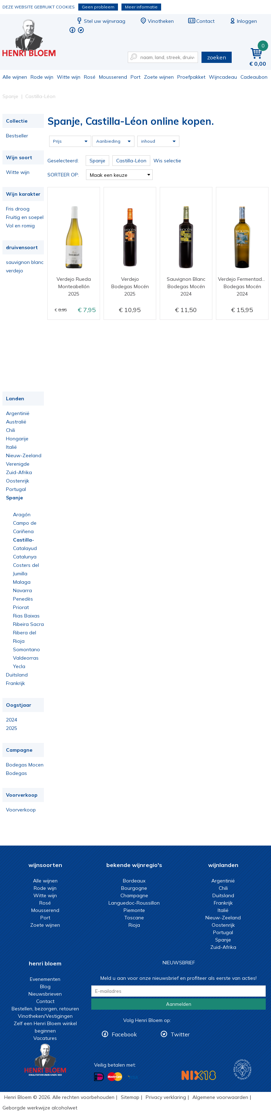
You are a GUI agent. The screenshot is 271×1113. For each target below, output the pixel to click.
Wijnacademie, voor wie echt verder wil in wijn (242, 1069)
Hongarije (17, 438)
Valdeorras (26, 658)
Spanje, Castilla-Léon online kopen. (33, 39)
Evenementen (45, 979)
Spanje (14, 497)
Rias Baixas (26, 616)
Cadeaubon (253, 77)
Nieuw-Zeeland (23, 455)
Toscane (134, 917)
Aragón (22, 514)
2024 (11, 720)
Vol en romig (20, 225)
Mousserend (113, 77)
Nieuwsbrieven (45, 994)
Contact (201, 21)
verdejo (14, 270)
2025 (11, 728)
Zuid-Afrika (19, 472)
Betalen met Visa (132, 1077)
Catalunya (25, 557)
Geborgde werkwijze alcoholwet (39, 1108)
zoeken (216, 57)
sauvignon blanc (25, 262)
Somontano (26, 649)
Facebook (124, 1034)
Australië (16, 422)
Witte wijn (68, 77)
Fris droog (17, 209)
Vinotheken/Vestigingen (45, 1016)
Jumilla (20, 573)
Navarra (22, 590)
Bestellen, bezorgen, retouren (45, 1008)
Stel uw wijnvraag (100, 21)
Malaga (22, 582)
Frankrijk (15, 683)
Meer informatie (141, 6)
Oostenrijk (17, 481)
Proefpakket (191, 77)
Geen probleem (98, 6)
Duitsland (17, 675)
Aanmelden (178, 1004)
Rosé (89, 77)
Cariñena (23, 531)
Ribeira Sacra (28, 624)
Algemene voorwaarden (220, 1097)
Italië (11, 447)
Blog (45, 986)
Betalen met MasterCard (114, 1076)
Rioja (19, 641)
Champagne (134, 895)
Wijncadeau (223, 77)
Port (135, 77)
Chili (10, 430)
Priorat (21, 607)
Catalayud (25, 548)
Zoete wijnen (159, 77)
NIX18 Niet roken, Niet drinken (198, 1075)
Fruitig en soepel (25, 217)
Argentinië (17, 413)
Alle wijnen (14, 77)
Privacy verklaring (166, 1097)
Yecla (19, 666)
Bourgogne (134, 888)
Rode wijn (42, 77)
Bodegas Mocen (25, 765)
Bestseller (17, 135)
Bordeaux (134, 881)
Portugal (16, 489)
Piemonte (134, 910)
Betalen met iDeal (99, 1077)
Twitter (180, 1034)
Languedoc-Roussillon (134, 903)
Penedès (23, 599)
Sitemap (130, 1097)
